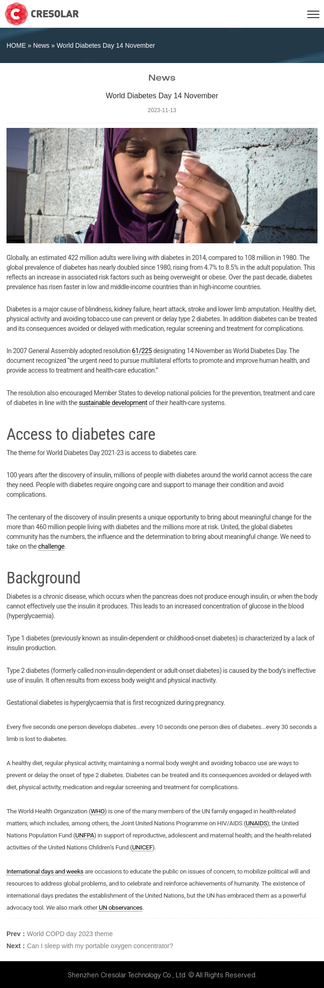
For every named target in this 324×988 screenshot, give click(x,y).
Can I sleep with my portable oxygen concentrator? (100, 946)
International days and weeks (44, 871)
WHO (98, 811)
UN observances (120, 907)
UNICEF (142, 847)
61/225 (142, 351)
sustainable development (113, 402)
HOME (16, 45)
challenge (51, 546)
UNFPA (84, 835)
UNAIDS (256, 823)
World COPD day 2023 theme (70, 933)
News (41, 45)
